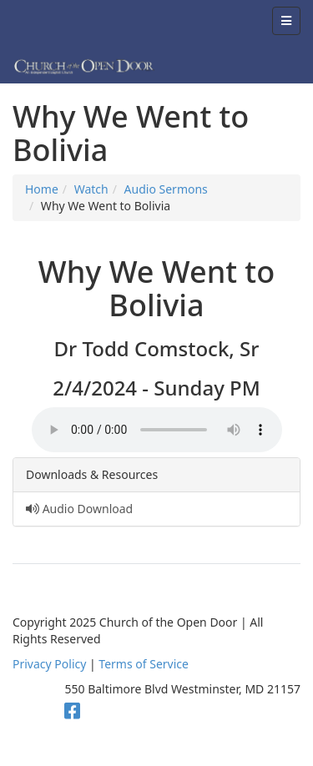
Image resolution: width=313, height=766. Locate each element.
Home (41, 189)
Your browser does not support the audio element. (157, 429)
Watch (91, 189)
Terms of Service (143, 664)
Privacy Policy (49, 664)
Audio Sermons (166, 189)
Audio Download (79, 509)
